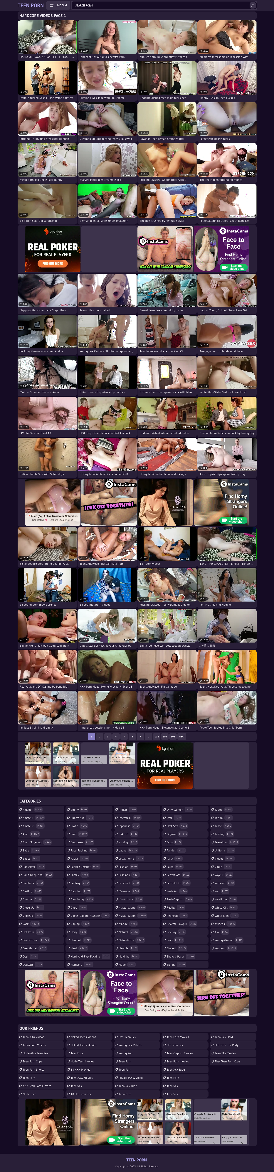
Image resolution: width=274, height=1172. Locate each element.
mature (128, 924)
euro (79, 834)
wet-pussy (226, 899)
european (82, 842)
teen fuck (77, 1053)
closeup (33, 915)
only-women (180, 809)
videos (225, 858)
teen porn (125, 1094)
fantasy (80, 883)
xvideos (225, 924)
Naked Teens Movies (84, 1045)
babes (31, 858)
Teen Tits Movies (225, 1053)
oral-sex (177, 826)
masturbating (132, 907)
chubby (32, 899)
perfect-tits (179, 883)
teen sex (172, 1086)
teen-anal (227, 842)
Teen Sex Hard (224, 1037)
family (80, 875)
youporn (226, 948)
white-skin (227, 915)
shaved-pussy (181, 956)
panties (176, 850)
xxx (222, 932)
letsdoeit (129, 883)
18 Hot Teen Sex (81, 1094)
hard (79, 948)
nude (127, 964)
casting (32, 891)
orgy (174, 842)
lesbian (128, 866)
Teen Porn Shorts (33, 1069)
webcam (225, 883)
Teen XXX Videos (33, 1037)
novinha (129, 956)
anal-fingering (37, 842)
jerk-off (128, 834)
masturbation (133, 915)
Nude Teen (29, 1094)
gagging (81, 891)
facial (80, 858)
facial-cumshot (85, 866)
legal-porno (131, 858)
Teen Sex (76, 1086)
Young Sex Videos (130, 1045)
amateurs (34, 826)
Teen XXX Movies (82, 1077)
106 (173, 736)
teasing (224, 834)
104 (156, 736)
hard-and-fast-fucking (90, 956)
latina (128, 850)
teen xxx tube (176, 1069)
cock (31, 924)
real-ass (177, 891)
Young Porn (126, 1053)
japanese (129, 826)
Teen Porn (29, 1077)
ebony (79, 809)
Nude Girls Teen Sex (35, 1053)
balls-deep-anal (38, 875)
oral (174, 818)
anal (31, 834)
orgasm (177, 834)
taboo (224, 809)
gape (79, 907)
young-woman (229, 940)
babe (31, 850)
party (175, 858)
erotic (79, 826)
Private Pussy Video (131, 1077)
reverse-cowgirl (182, 924)
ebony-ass (82, 818)
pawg (175, 866)
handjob (81, 940)
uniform (225, 850)
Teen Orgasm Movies (180, 1053)
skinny (176, 964)
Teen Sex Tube (128, 1086)
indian (128, 809)
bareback (33, 883)
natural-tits (132, 940)
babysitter (34, 866)
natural (129, 932)
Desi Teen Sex (127, 1037)
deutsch (33, 964)
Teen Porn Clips (32, 1061)
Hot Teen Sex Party (226, 1045)
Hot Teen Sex (175, 1045)
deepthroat (35, 948)
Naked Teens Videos (83, 1037)
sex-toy (176, 932)
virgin (223, 866)
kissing (128, 842)
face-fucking (84, 850)
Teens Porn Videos (34, 1045)
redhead (177, 915)
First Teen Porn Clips (227, 1061)
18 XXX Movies (80, 1069)
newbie (128, 948)
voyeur (224, 875)
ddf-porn (33, 932)
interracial (130, 818)
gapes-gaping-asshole (90, 915)
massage (129, 891)
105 (165, 736)
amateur (34, 818)
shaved (177, 948)
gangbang (82, 899)
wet (222, 891)
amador (33, 809)
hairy (79, 932)
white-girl (226, 907)
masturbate (131, 899)
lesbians (129, 875)
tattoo (224, 818)
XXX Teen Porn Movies (37, 1086)
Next (182, 736)
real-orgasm (180, 899)
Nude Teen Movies (82, 1061)
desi (30, 956)
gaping (80, 924)
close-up (33, 907)
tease (223, 826)
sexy (175, 940)
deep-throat (36, 940)
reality (176, 907)
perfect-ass (178, 875)
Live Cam (61, 5)
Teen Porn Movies (178, 1037)
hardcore (82, 964)
